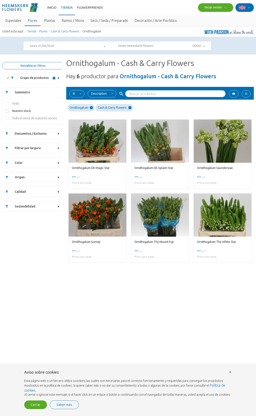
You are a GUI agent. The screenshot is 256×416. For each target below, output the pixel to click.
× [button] (230, 371)
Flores (32, 20)
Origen (13, 177)
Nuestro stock (21, 111)
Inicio (51, 7)
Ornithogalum (81, 108)
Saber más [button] (64, 404)
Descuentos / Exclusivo (24, 134)
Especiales (13, 20)
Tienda (67, 7)
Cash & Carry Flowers (65, 31)
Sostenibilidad (18, 206)
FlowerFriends (90, 7)
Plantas (49, 20)
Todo (15, 103)
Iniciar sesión (214, 8)
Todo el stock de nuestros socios (34, 118)
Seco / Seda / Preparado (109, 20)
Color (12, 163)
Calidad (14, 192)
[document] (128, 383)
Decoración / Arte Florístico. (156, 20)
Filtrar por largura (21, 148)
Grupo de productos (28, 78)
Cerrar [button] (35, 404)
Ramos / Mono (73, 20)
